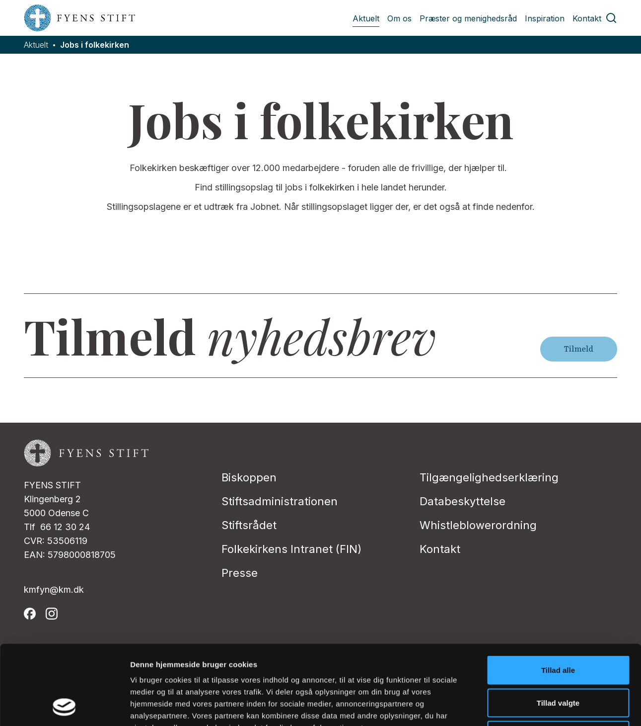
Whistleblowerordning (478, 525)
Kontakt (586, 18)
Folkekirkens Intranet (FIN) (291, 549)
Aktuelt (366, 18)
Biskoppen (249, 477)
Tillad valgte (558, 628)
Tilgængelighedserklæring (489, 477)
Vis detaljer (516, 706)
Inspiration (545, 18)
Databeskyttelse (462, 501)
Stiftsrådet (249, 525)
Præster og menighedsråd (468, 18)
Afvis (558, 660)
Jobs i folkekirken (94, 45)
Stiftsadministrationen (279, 501)
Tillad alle (558, 595)
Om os (399, 18)
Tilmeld (578, 349)
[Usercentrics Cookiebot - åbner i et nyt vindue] (64, 706)
